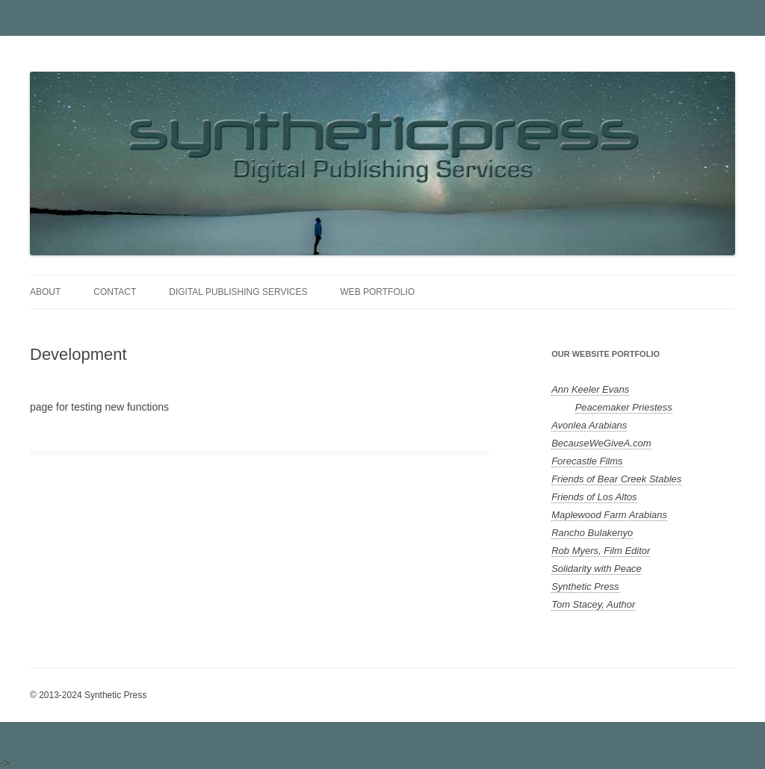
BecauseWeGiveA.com (601, 443)
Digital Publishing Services (238, 292)
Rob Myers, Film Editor (600, 550)
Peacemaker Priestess (623, 407)
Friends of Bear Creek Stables (616, 479)
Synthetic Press (585, 586)
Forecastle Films (586, 461)
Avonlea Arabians (589, 425)
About (45, 292)
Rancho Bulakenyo (592, 532)
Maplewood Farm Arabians (609, 514)
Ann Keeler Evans (590, 389)
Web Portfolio (377, 292)
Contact (114, 292)
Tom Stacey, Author (593, 604)
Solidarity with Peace (596, 568)
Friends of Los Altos (594, 496)
